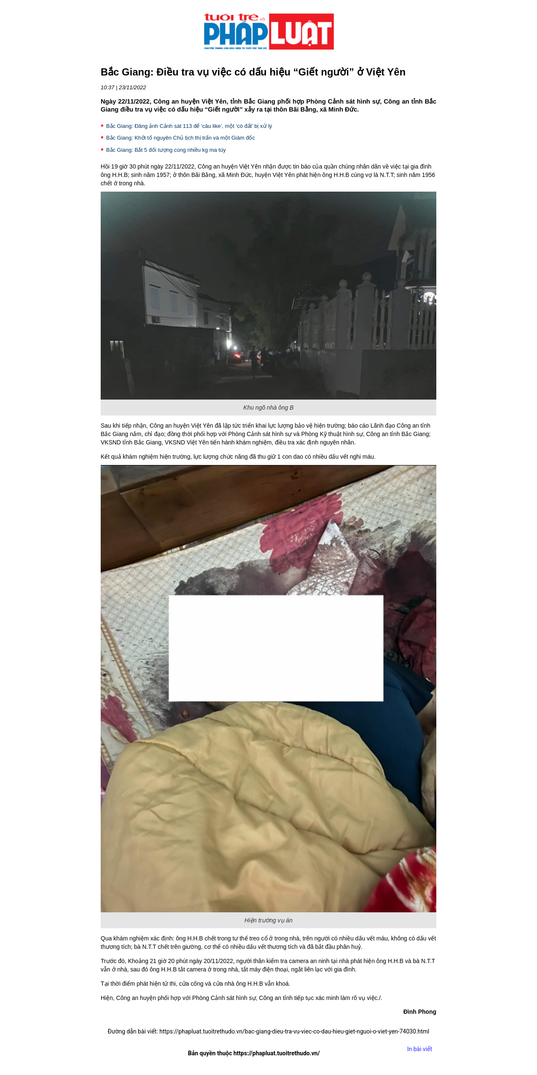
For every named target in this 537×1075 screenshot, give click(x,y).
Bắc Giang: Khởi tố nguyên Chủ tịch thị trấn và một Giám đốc (180, 138)
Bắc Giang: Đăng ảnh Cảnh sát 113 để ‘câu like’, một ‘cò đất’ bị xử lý (189, 126)
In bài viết (419, 1049)
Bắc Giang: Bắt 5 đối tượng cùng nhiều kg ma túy (166, 150)
